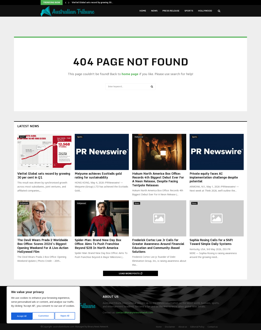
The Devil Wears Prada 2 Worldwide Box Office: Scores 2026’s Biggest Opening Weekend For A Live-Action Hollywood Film (42, 245)
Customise (22, 316)
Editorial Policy (197, 326)
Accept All (65, 316)
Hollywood (205, 10)
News (154, 10)
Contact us (213, 326)
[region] (43, 305)
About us (182, 326)
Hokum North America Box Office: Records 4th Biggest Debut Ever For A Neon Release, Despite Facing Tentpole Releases (158, 179)
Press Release (170, 10)
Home (142, 10)
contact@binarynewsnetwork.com (134, 312)
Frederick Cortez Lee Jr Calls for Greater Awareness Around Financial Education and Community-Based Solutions (158, 245)
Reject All (44, 316)
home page (130, 74)
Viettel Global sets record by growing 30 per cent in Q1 (43, 175)
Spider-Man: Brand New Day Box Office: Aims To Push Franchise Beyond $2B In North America (98, 243)
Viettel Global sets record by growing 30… (92, 2)
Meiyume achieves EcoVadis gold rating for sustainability (98, 175)
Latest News (28, 126)
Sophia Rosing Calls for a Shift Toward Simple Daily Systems (211, 241)
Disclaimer (170, 326)
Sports (188, 10)
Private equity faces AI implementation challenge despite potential (214, 177)
